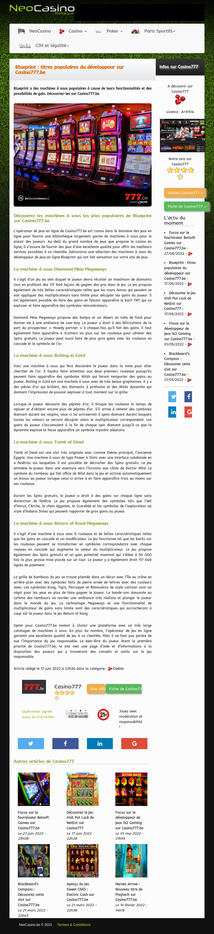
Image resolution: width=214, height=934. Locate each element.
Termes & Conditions (74, 925)
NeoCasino (34, 31)
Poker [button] (109, 31)
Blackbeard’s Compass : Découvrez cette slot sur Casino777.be (31, 894)
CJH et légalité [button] (43, 46)
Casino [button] (73, 31)
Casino (118, 668)
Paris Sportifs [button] (153, 31)
